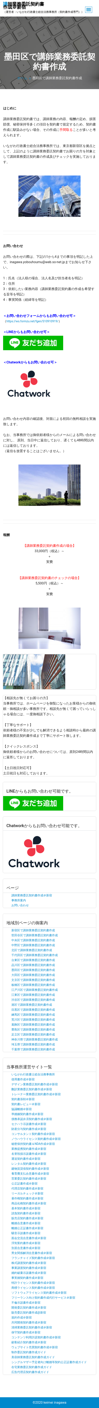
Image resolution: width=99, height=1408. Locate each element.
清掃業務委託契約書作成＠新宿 (31, 1327)
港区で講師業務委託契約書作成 (31, 1004)
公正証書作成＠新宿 (24, 1183)
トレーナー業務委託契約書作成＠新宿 (36, 1094)
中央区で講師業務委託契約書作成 (33, 940)
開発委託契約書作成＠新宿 (28, 1307)
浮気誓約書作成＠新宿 (25, 1243)
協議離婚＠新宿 (21, 1109)
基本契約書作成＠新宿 (25, 1208)
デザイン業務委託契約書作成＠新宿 (34, 1084)
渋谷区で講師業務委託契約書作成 (33, 999)
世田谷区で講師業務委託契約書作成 (34, 935)
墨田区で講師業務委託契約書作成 (33, 970)
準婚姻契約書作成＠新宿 (27, 1114)
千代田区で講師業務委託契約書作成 (34, 955)
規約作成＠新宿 (21, 1317)
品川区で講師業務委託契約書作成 (33, 965)
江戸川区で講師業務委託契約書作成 (34, 989)
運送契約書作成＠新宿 (25, 1158)
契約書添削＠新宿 (23, 1099)
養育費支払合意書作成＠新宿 (30, 1173)
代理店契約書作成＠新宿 (27, 1188)
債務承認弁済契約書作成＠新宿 (31, 1119)
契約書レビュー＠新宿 (25, 1104)
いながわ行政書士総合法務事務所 (33, 1074)
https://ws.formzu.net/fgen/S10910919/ (32, 321)
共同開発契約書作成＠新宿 (28, 1322)
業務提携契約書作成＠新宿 (28, 1148)
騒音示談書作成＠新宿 (25, 1233)
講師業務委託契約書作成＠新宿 (31, 895)
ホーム (22, 78)
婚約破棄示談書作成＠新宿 (28, 1272)
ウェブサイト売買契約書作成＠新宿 (34, 1347)
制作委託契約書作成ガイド (28, 1352)
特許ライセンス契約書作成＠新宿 (33, 1282)
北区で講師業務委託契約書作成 (31, 950)
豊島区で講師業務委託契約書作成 (33, 1029)
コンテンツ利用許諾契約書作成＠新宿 (36, 1337)
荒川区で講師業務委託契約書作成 (33, 1019)
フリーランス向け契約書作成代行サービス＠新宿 (43, 1297)
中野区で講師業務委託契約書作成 (33, 945)
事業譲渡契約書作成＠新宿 (28, 1267)
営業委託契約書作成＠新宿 (28, 1178)
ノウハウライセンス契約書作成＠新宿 (36, 1138)
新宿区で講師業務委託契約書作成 (33, 930)
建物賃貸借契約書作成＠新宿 (30, 1168)
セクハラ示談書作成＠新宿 (28, 1124)
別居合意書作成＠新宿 (25, 1248)
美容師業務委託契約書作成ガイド (33, 1357)
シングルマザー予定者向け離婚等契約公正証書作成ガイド (49, 1362)
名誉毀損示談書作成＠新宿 (28, 1153)
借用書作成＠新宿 (23, 1079)
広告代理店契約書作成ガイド (30, 1372)
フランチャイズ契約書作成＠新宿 (33, 1258)
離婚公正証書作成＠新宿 (27, 1228)
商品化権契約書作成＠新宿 (28, 1203)
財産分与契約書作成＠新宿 (28, 1129)
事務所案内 (18, 900)
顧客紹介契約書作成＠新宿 (28, 1342)
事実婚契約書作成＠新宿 (27, 1277)
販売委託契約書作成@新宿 (28, 1312)
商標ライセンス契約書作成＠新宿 (33, 1287)
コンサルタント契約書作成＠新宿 (33, 1134)
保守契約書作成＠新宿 (25, 1332)
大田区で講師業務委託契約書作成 (33, 975)
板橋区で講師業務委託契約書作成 (33, 984)
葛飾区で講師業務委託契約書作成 (33, 1024)
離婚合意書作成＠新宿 (25, 1223)
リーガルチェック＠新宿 (27, 1193)
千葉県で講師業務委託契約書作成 (33, 1049)
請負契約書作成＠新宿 (25, 1213)
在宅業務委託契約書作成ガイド (31, 1367)
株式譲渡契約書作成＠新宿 (28, 1263)
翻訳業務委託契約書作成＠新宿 (31, 1089)
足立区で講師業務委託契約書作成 (33, 1034)
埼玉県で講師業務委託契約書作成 (33, 1044)
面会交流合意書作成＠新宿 (28, 1238)
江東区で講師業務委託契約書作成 (33, 994)
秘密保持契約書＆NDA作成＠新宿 (33, 1143)
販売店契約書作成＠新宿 (27, 1218)
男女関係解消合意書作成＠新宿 (31, 1253)
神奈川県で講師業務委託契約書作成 (34, 1039)
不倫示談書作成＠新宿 (25, 1302)
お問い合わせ (20, 905)
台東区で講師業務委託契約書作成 (33, 960)
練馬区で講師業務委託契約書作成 (33, 1014)
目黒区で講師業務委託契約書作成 (33, 1009)
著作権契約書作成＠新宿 (27, 1198)
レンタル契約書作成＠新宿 (28, 1163)
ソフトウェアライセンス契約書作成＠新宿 (38, 1292)
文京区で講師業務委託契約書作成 (33, 980)
